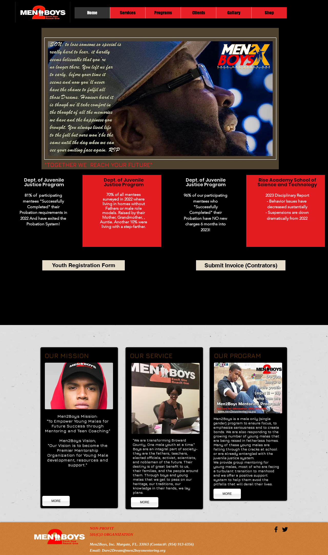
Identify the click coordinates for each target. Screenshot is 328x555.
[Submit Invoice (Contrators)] (240, 265)
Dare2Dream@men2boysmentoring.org (134, 550)
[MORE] (56, 501)
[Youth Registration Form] (83, 265)
